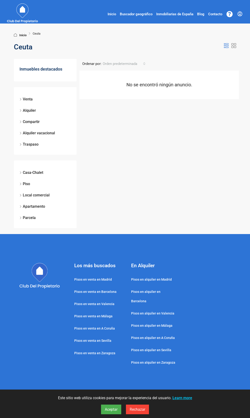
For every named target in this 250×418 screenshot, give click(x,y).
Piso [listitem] (25, 184)
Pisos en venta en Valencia (94, 304)
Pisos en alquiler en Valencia (152, 313)
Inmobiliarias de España (174, 14)
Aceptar (111, 409)
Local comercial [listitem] (35, 195)
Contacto (215, 14)
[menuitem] (240, 14)
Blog (200, 14)
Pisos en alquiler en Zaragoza (153, 362)
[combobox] (124, 64)
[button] (226, 46)
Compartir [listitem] (30, 121)
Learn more (182, 398)
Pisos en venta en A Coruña (94, 328)
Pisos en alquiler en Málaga (151, 325)
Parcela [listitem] (28, 217)
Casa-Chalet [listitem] (31, 172)
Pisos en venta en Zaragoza (94, 353)
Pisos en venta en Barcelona (95, 292)
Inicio (112, 14)
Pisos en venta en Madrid (93, 279)
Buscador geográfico (136, 14)
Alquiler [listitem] (28, 110)
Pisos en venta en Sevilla (92, 340)
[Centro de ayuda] (230, 14)
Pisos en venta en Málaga (93, 316)
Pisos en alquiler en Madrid (151, 279)
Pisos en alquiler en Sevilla (151, 350)
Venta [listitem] (26, 99)
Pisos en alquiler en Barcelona (145, 296)
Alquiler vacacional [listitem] (37, 133)
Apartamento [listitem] (32, 206)
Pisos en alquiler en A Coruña (153, 338)
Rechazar (137, 409)
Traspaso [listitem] (29, 144)
